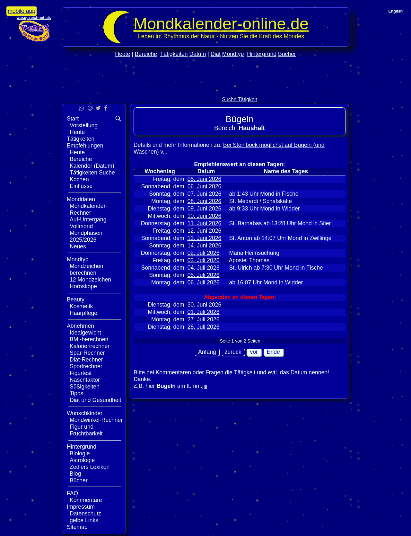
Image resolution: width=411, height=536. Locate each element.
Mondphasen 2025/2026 (86, 236)
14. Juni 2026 (205, 245)
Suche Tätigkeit (239, 99)
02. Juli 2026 (204, 253)
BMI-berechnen (89, 339)
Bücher (287, 54)
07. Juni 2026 (205, 194)
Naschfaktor (85, 380)
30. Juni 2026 (205, 304)
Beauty (75, 299)
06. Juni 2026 (205, 186)
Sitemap (77, 527)
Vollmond (81, 226)
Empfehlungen (85, 145)
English (396, 11)
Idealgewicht (85, 332)
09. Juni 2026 (205, 208)
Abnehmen (80, 326)
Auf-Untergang (88, 219)
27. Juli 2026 (204, 319)
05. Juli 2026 (204, 275)
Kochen (79, 179)
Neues (78, 246)
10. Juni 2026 (205, 216)
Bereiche (146, 54)
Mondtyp (233, 54)
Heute (122, 54)
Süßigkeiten (85, 386)
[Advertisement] (205, 90)
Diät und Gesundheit (95, 400)
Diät (216, 54)
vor (254, 352)
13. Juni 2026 (205, 238)
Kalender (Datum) (92, 166)
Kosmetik (81, 306)
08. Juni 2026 (205, 201)
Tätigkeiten (174, 54)
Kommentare (86, 500)
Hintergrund (261, 54)
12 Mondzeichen (90, 279)
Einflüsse (81, 186)
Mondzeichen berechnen (86, 269)
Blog (75, 473)
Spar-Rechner (87, 353)
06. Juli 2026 (204, 282)
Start (73, 118)
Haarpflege (83, 313)
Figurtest (81, 373)
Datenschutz (85, 513)
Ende (273, 352)
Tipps (76, 393)
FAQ (72, 493)
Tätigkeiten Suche (92, 172)
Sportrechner (86, 366)
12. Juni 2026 (205, 231)
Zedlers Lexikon (89, 467)
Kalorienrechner (89, 346)
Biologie (80, 453)
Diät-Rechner (86, 359)
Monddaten (81, 199)
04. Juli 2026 (204, 267)
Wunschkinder (84, 413)
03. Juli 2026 (204, 260)
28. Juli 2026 (204, 327)
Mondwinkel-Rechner (96, 420)
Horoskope (83, 286)
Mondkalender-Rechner (88, 209)
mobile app (21, 11)
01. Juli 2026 (204, 312)
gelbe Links (84, 520)
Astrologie (82, 460)
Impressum (81, 507)
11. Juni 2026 (205, 223)
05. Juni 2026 (205, 179)
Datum (197, 54)
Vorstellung (84, 125)
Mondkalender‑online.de (221, 23)
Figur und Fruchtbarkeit (86, 430)
